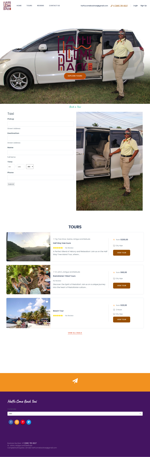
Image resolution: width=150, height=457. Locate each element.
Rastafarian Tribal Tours (64, 276)
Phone (10, 172)
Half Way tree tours (62, 243)
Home (19, 5)
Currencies (11, 409)
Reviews (40, 5)
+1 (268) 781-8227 (119, 6)
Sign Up (143, 5)
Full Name (11, 157)
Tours (29, 5)
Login (135, 5)
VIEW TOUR (121, 253)
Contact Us (54, 5)
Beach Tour (58, 311)
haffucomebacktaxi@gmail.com (94, 6)
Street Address (13, 128)
